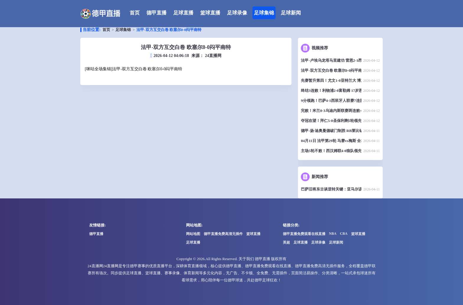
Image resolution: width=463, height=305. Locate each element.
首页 (135, 13)
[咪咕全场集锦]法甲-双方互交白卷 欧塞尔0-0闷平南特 (133, 69)
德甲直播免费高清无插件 (223, 234)
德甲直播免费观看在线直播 (304, 234)
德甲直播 (156, 13)
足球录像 (237, 13)
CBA (343, 233)
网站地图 (193, 234)
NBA (332, 233)
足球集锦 (264, 13)
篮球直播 (210, 13)
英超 (286, 242)
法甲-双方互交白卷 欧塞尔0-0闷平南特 (168, 29)
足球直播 (183, 13)
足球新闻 (291, 13)
